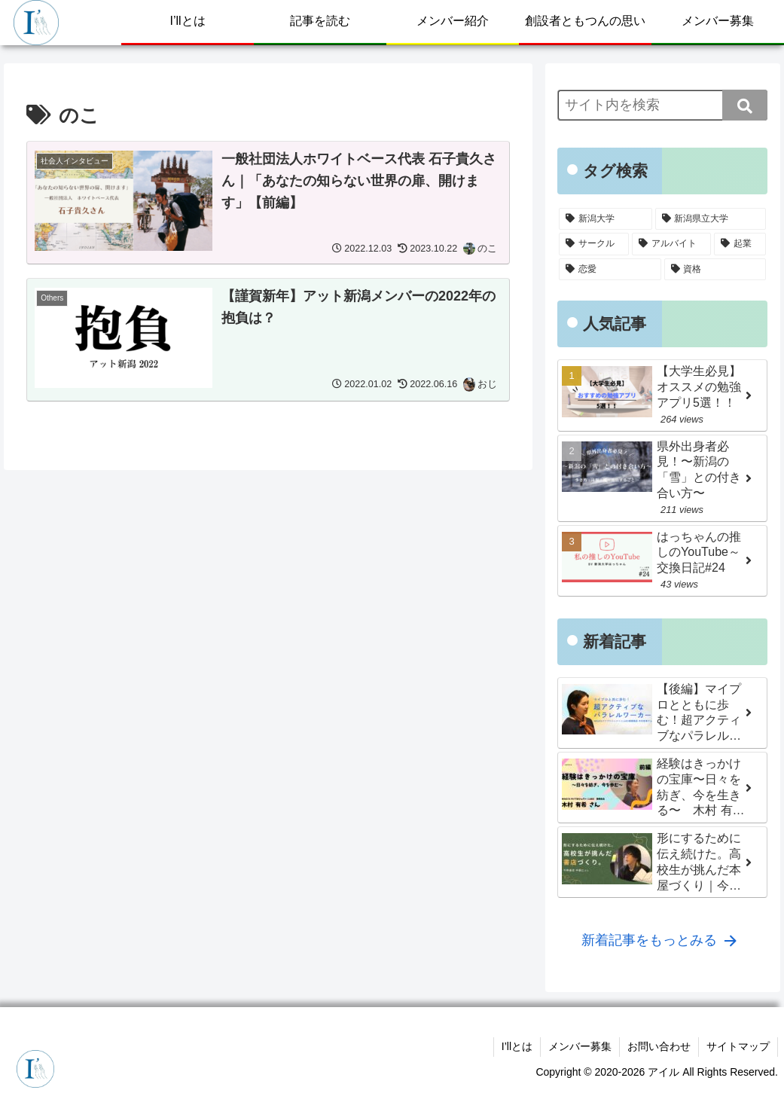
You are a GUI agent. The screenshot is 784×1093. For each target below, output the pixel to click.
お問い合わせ (659, 1046)
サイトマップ (738, 1046)
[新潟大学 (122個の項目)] (605, 219)
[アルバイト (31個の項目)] (671, 244)
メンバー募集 (580, 1046)
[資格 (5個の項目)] (715, 269)
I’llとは (517, 1046)
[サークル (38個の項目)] (594, 244)
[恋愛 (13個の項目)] (610, 269)
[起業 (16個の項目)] (740, 244)
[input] (662, 105)
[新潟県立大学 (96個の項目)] (711, 219)
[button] (744, 105)
